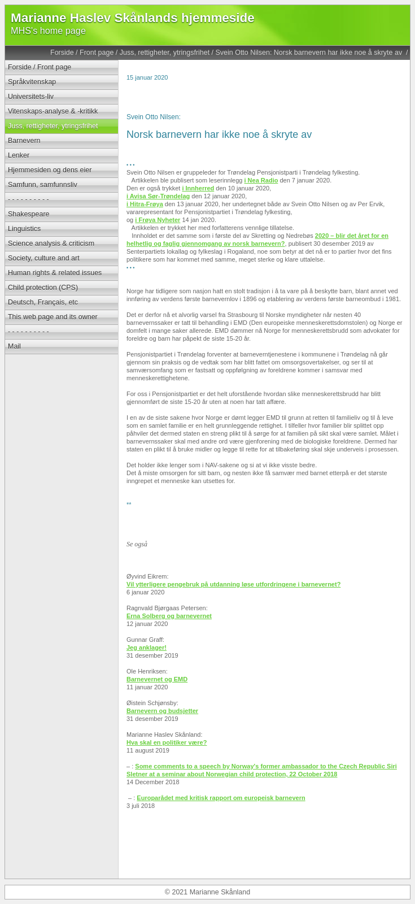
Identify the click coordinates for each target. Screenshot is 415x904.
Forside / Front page (81, 52)
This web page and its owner (53, 317)
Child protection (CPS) (43, 288)
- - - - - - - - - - (28, 199)
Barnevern (24, 141)
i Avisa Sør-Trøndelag (158, 196)
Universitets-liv (31, 97)
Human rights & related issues (55, 273)
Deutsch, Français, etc (43, 302)
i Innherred (198, 188)
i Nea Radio (261, 180)
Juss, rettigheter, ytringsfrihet (164, 52)
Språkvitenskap (32, 82)
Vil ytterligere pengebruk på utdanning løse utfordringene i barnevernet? (233, 584)
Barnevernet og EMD (156, 679)
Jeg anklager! (146, 647)
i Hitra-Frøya (144, 204)
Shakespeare (28, 214)
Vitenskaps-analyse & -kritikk (53, 111)
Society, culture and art (44, 258)
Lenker (18, 155)
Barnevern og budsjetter (162, 710)
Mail (14, 346)
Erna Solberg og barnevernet (169, 615)
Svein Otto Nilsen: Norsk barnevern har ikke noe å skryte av (310, 52)
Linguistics (24, 229)
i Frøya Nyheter (157, 219)
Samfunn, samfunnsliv (42, 185)
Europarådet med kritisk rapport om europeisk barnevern (221, 797)
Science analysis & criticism (51, 243)
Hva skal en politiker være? (166, 742)
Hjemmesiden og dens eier (49, 170)
